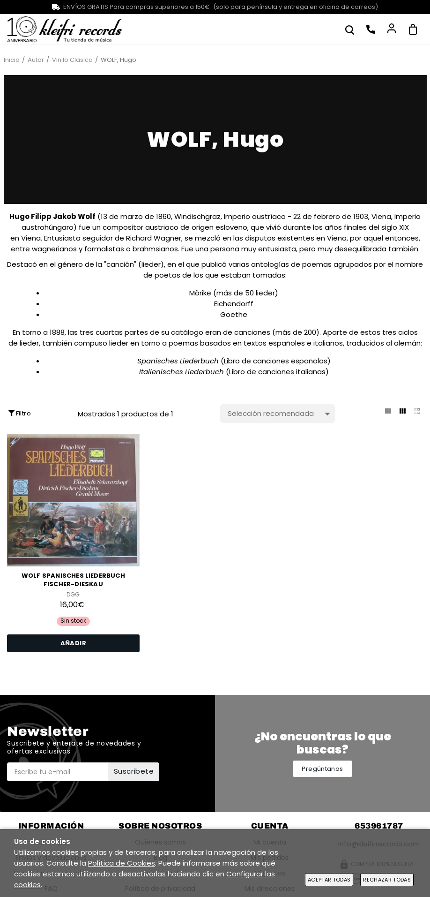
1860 (163, 216)
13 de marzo (122, 216)
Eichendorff (233, 304)
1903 (360, 216)
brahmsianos (155, 249)
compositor (123, 227)
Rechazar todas (387, 879)
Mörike (200, 293)
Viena (381, 216)
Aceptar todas (329, 879)
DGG (73, 594)
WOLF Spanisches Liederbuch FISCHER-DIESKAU (73, 579)
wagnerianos (54, 249)
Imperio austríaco (255, 216)
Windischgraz (197, 216)
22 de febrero (316, 216)
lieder (151, 264)
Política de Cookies (121, 863)
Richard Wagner (153, 238)
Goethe (233, 314)
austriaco (161, 227)
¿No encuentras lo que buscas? (322, 743)
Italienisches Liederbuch (181, 372)
